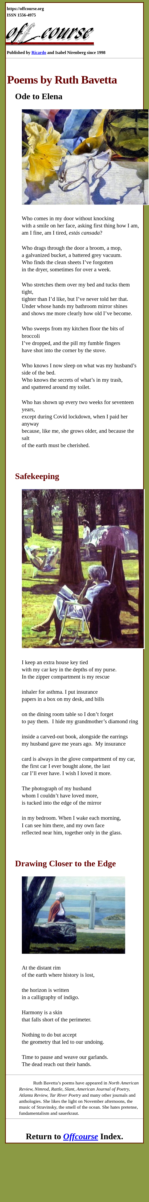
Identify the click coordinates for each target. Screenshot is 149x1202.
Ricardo (38, 52)
